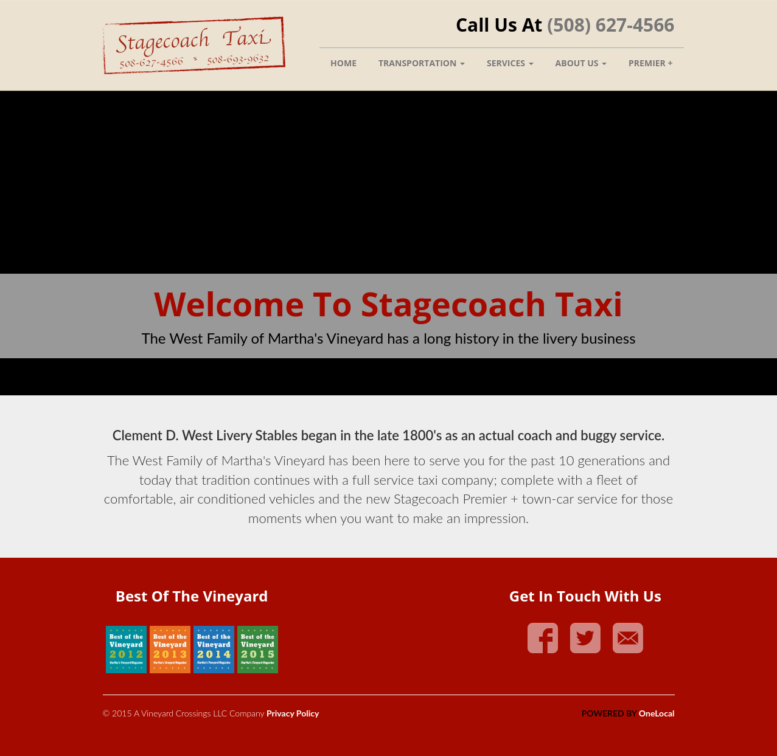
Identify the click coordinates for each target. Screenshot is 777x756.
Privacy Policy (293, 713)
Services (510, 63)
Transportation (421, 63)
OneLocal (657, 713)
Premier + (650, 63)
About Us (581, 63)
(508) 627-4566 (610, 24)
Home (343, 63)
